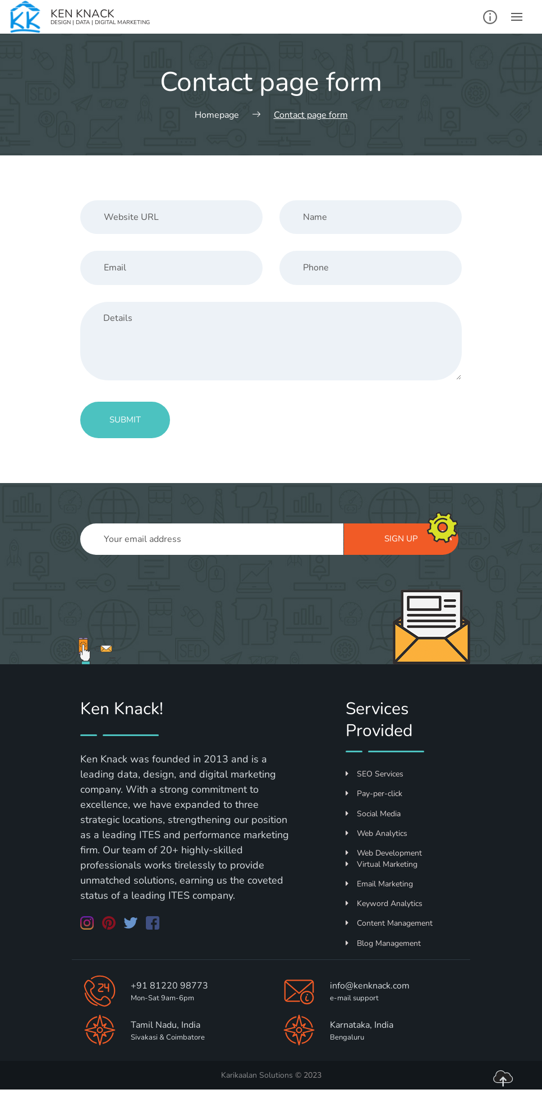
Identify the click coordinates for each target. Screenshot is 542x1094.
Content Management (389, 923)
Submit (125, 419)
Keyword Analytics (384, 903)
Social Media (373, 813)
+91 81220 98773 (169, 986)
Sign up (418, 537)
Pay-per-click (374, 793)
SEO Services (374, 774)
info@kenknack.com (370, 986)
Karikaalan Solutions (257, 1075)
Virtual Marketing (381, 864)
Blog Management (383, 943)
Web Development (384, 853)
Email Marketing (379, 884)
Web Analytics (376, 833)
